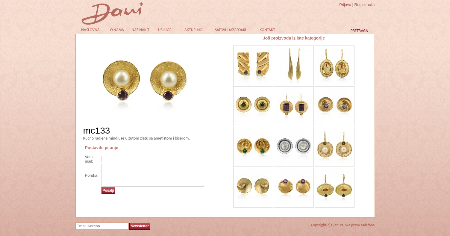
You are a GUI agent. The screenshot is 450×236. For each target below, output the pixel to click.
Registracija (364, 4)
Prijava (345, 4)
